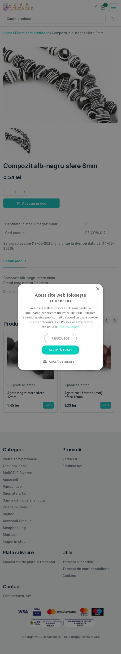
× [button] (97, 289)
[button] (60, 361)
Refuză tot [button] (60, 338)
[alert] (60, 327)
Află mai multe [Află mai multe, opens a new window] (69, 327)
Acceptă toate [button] (60, 350)
